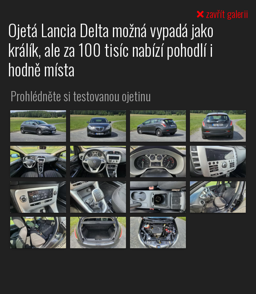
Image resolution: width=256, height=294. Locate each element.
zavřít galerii (222, 13)
